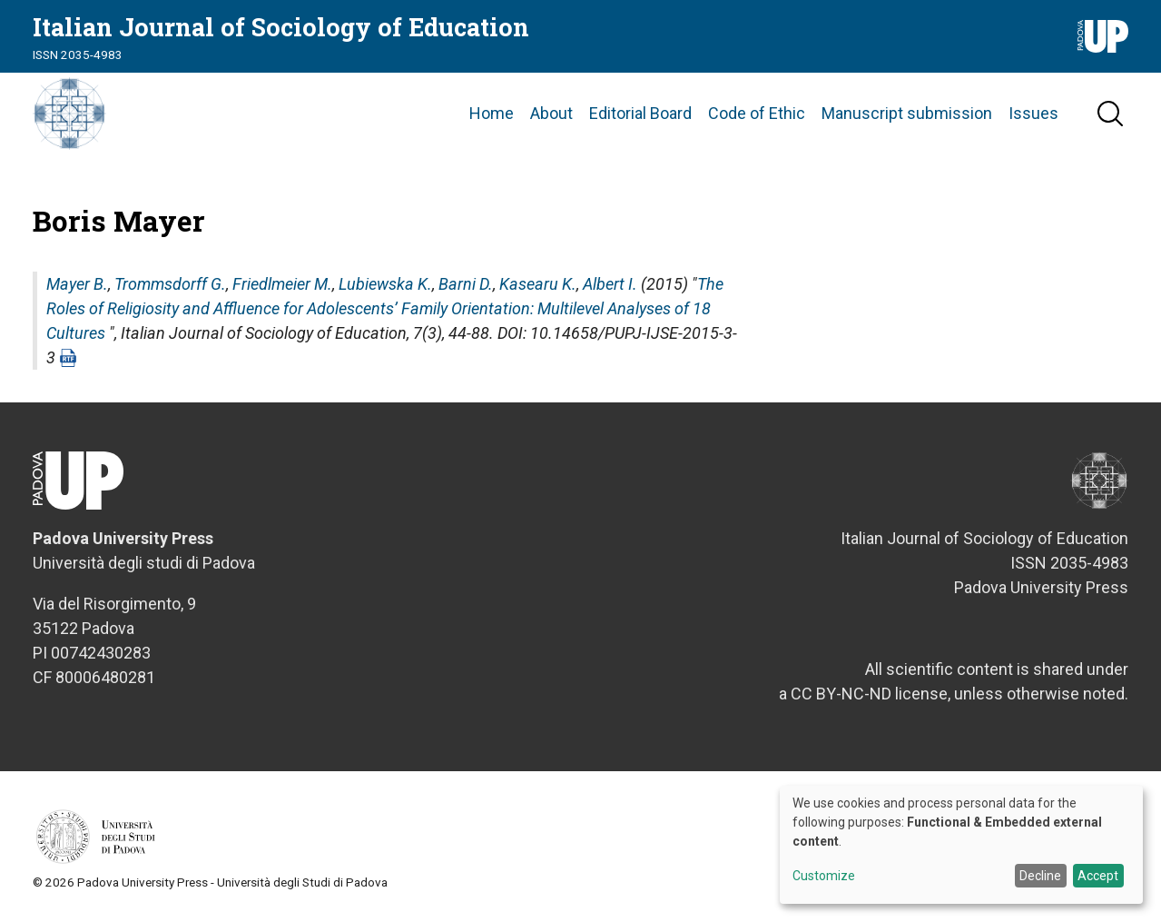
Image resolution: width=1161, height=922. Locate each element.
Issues (1033, 113)
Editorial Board (640, 113)
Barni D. (465, 283)
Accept (1097, 875)
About (551, 113)
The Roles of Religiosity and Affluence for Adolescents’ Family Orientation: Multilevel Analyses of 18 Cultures (384, 308)
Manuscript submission (907, 113)
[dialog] (961, 845)
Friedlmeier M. (282, 283)
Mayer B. (77, 283)
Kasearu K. (537, 283)
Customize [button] (823, 876)
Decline (1040, 875)
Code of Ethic (756, 113)
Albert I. (610, 283)
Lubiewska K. (385, 283)
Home (491, 113)
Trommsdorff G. (170, 283)
